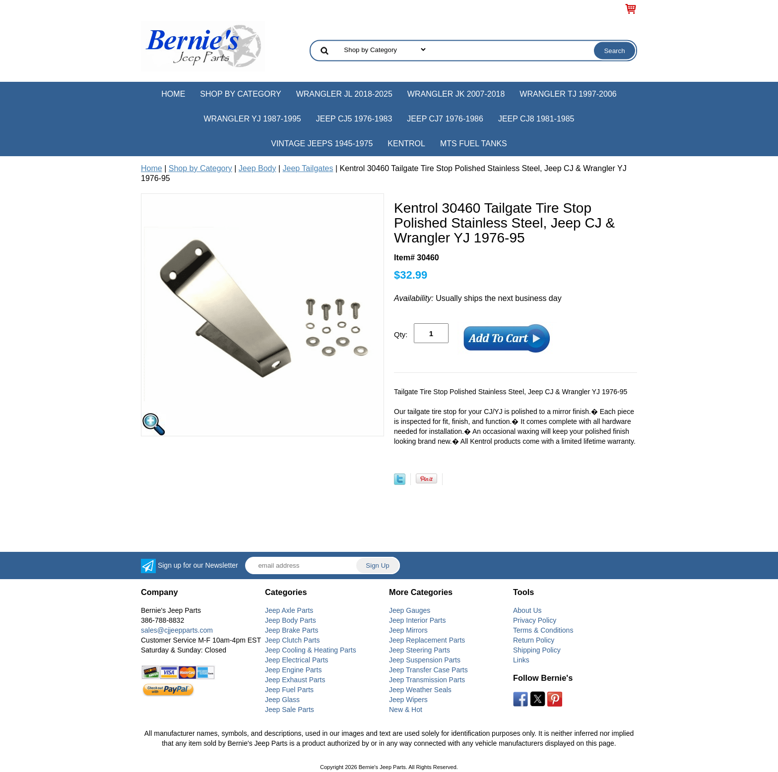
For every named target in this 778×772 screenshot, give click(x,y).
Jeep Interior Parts (417, 620)
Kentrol (406, 143)
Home (173, 94)
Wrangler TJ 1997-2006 (567, 94)
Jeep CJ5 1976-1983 (354, 119)
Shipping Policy (537, 650)
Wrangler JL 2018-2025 (344, 94)
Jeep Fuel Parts (289, 690)
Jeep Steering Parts (419, 650)
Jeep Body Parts (290, 620)
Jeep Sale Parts (289, 709)
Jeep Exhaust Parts (295, 680)
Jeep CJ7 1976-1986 (445, 119)
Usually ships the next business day (478, 298)
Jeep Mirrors (408, 630)
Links (521, 660)
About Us (527, 610)
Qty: (401, 334)
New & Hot (405, 709)
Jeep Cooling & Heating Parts (310, 650)
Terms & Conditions (543, 630)
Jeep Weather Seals (420, 690)
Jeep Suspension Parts (424, 660)
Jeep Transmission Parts (427, 680)
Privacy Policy (534, 620)
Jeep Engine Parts (293, 670)
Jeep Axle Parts (289, 610)
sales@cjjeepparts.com (177, 630)
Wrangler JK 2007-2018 (456, 94)
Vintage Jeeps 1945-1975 (322, 143)
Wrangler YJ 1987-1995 (252, 119)
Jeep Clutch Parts (292, 640)
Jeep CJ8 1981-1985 (536, 119)
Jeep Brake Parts (291, 630)
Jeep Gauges (409, 610)
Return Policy (533, 640)
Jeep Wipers (408, 700)
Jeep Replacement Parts (427, 640)
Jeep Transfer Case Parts (428, 670)
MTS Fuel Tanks (473, 143)
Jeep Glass (282, 700)
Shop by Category (240, 94)
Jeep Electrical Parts (296, 660)
